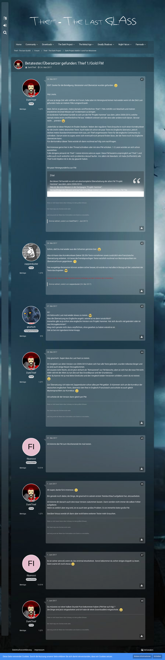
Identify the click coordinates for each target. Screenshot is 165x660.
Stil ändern (148, 650)
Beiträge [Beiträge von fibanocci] (23, 468)
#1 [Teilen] (142, 79)
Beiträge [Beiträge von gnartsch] (23, 336)
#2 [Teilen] (142, 243)
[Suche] (4, 32)
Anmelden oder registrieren (4, 25)
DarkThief (32, 67)
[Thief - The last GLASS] (82, 21)
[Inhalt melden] (141, 228)
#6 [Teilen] (142, 484)
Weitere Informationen (142, 656)
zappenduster (74, 284)
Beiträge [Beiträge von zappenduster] (23, 273)
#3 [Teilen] (142, 306)
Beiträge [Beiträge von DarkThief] (23, 109)
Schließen (157, 656)
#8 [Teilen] (142, 601)
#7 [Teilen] (142, 555)
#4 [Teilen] (142, 352)
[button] (4, 18)
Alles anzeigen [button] (94, 194)
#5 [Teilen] (142, 438)
